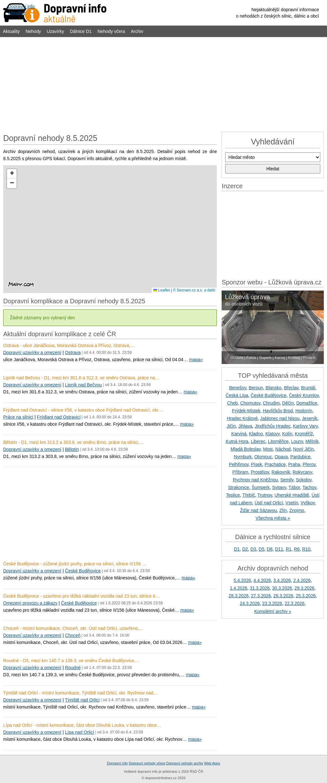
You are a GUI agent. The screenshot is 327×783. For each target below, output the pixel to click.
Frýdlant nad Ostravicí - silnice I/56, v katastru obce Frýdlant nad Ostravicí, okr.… (83, 410)
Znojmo (296, 510)
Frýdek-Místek (246, 410)
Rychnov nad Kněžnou (255, 479)
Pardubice (300, 456)
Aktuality (11, 31)
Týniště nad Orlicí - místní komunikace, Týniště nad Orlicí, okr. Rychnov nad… (80, 692)
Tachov (309, 487)
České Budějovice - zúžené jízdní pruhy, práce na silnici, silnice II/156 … (75, 563)
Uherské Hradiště (292, 495)
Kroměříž (304, 433)
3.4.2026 (282, 580)
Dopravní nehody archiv (184, 763)
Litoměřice (278, 441)
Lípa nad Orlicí (79, 732)
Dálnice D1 (81, 31)
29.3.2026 (304, 588)
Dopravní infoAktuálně (21, 9)
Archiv (137, 31)
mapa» (196, 359)
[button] (12, 174)
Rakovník (280, 472)
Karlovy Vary (305, 426)
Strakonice (238, 487)
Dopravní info (117, 763)
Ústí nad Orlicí (269, 502)
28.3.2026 (238, 595)
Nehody (33, 31)
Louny (297, 441)
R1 (289, 549)
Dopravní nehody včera (147, 763)
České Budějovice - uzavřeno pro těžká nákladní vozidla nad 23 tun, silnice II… (81, 596)
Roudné (73, 667)
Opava (281, 456)
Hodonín (303, 410)
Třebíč (248, 495)
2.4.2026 (302, 580)
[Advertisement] (163, 83)
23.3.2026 (272, 603)
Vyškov (307, 502)
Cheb (232, 403)
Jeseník (309, 418)
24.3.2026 (250, 603)
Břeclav (291, 387)
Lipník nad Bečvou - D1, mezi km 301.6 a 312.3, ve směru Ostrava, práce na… (81, 377)
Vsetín (291, 502)
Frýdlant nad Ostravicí (59, 417)
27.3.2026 (261, 595)
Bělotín (72, 449)
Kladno (256, 433)
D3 (253, 549)
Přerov (309, 464)
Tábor (294, 487)
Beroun (256, 387)
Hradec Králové (242, 418)
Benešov (237, 387)
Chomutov (250, 403)
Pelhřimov (238, 464)
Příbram (240, 472)
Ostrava (73, 352)
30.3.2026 (282, 588)
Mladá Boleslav (246, 449)
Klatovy (272, 433)
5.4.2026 (242, 580)
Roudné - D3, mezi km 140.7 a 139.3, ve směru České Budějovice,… (71, 660)
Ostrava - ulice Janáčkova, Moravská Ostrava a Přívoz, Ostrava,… (69, 345)
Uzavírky (55, 31)
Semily (286, 479)
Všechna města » (272, 518)
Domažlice (306, 403)
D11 (279, 549)
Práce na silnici (18, 417)
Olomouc (263, 456)
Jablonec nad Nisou (280, 418)
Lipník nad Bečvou (83, 384)
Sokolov (304, 479)
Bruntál (308, 387)
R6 (297, 549)
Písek (256, 464)
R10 (306, 549)
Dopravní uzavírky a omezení (32, 352)
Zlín (283, 510)
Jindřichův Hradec (273, 426)
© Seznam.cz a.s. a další (194, 290)
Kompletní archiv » (272, 611)
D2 (245, 549)
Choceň (72, 635)
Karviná (238, 433)
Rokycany (302, 472)
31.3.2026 (260, 588)
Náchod (283, 449)
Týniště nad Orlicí (82, 699)
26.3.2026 (283, 595)
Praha (294, 464)
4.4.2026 (262, 580)
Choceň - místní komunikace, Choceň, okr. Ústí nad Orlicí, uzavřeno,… (73, 628)
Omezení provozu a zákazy (30, 603)
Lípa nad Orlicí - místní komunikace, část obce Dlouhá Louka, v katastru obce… (82, 725)
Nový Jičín (303, 449)
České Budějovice (83, 570)
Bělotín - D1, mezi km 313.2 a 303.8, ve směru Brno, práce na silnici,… (73, 442)
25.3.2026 (306, 595)
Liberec (258, 441)
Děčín (288, 403)
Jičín (231, 426)
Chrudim (271, 403)
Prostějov (260, 472)
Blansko (274, 387)
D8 (269, 549)
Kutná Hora (237, 441)
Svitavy (279, 487)
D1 (237, 549)
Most (268, 449)
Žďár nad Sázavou (258, 510)
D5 (261, 549)
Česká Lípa (236, 395)
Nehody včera (111, 31)
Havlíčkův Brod (278, 410)
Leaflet (161, 290)
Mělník (311, 441)
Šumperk (261, 487)
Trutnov (264, 495)
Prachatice (274, 464)
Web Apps (212, 763)
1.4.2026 (238, 588)
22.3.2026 (294, 603)
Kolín (287, 433)
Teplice (233, 495)
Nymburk (243, 456)
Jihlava (245, 426)
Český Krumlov (304, 395)
